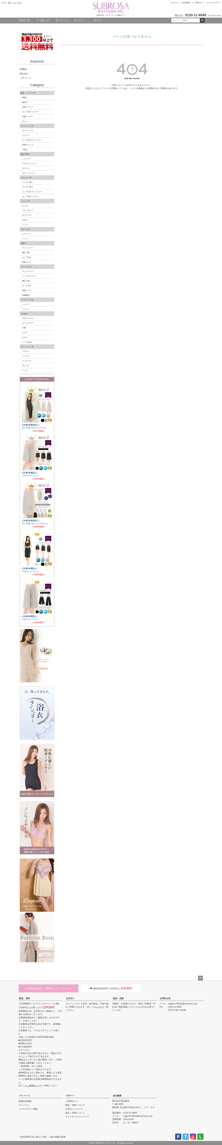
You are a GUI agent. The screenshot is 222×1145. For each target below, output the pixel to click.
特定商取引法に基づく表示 (34, 1137)
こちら (99, 1007)
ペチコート (25, 78)
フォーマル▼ (26, 267)
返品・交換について (75, 1113)
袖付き (25, 102)
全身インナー (27, 107)
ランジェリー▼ (27, 126)
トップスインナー (29, 276)
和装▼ (23, 243)
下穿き (25, 150)
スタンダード (27, 210)
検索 (202, 20)
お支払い (70, 998)
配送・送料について (75, 1105)
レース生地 (26, 342)
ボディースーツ (28, 173)
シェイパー (26, 159)
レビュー (79, 20)
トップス (25, 356)
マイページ (62, 20)
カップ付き (26, 257)
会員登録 (186, 3)
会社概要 (117, 1095)
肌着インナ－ (27, 262)
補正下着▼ (25, 154)
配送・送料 (24, 998)
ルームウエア (27, 323)
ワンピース (26, 361)
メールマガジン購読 (28, 1109)
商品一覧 (24, 20)
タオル (25, 337)
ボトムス (25, 365)
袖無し (25, 97)
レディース (26, 234)
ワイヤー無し (27, 182)
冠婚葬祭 (25, 295)
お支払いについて (74, 1109)
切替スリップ (27, 145)
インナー (25, 309)
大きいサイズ (27, 318)
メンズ (25, 225)
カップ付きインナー (30, 112)
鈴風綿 (23, 69)
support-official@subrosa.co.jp (182, 1003)
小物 (24, 328)
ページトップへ (200, 978)
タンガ (25, 206)
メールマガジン (214, 3)
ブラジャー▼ (26, 178)
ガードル (25, 168)
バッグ (25, 370)
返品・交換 (118, 998)
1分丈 (24, 220)
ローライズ (26, 215)
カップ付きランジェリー (32, 140)
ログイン (176, 3)
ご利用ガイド (199, 3)
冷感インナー (27, 116)
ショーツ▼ (25, 201)
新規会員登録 (24, 1101)
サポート (70, 1095)
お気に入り (44, 20)
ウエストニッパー (29, 163)
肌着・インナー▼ (28, 93)
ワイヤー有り (27, 187)
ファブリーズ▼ (27, 300)
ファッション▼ (27, 347)
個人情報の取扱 (58, 1137)
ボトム (25, 121)
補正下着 (25, 252)
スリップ (25, 135)
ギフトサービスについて (77, 1116)
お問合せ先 (165, 998)
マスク (25, 332)
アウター (25, 351)
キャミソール (27, 130)
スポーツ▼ (25, 229)
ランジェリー (27, 248)
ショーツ (25, 304)
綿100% (24, 73)
